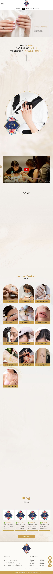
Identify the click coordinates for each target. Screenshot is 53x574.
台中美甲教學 (35, 569)
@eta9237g (13, 560)
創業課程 (32, 561)
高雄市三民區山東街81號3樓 (15, 565)
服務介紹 (42, 560)
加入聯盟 (42, 565)
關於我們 (32, 560)
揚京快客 (21, 572)
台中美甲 (20, 569)
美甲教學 (29, 569)
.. (32, 572)
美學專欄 (42, 561)
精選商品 (32, 565)
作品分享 (32, 563)
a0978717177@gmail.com (15, 564)
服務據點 (42, 563)
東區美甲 (24, 569)
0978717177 (11, 562)
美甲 (16, 569)
